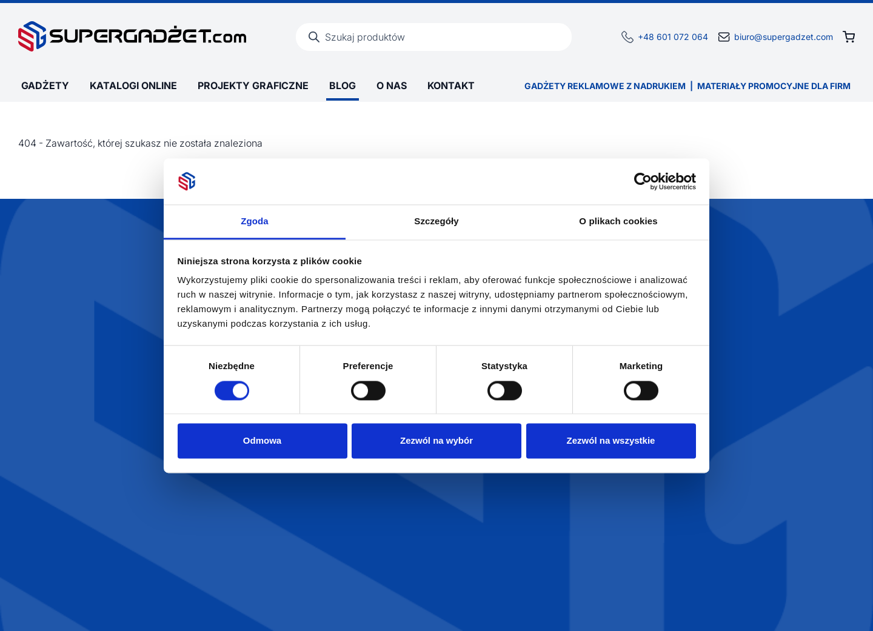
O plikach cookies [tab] (618, 221)
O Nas (391, 85)
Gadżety (45, 85)
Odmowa (262, 441)
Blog (342, 85)
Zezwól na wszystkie (611, 441)
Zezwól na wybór (436, 441)
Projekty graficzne (253, 85)
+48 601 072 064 (673, 37)
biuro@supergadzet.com (783, 37)
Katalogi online (133, 85)
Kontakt (451, 85)
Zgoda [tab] (255, 221)
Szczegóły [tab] (436, 221)
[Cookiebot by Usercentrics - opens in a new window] (643, 181)
